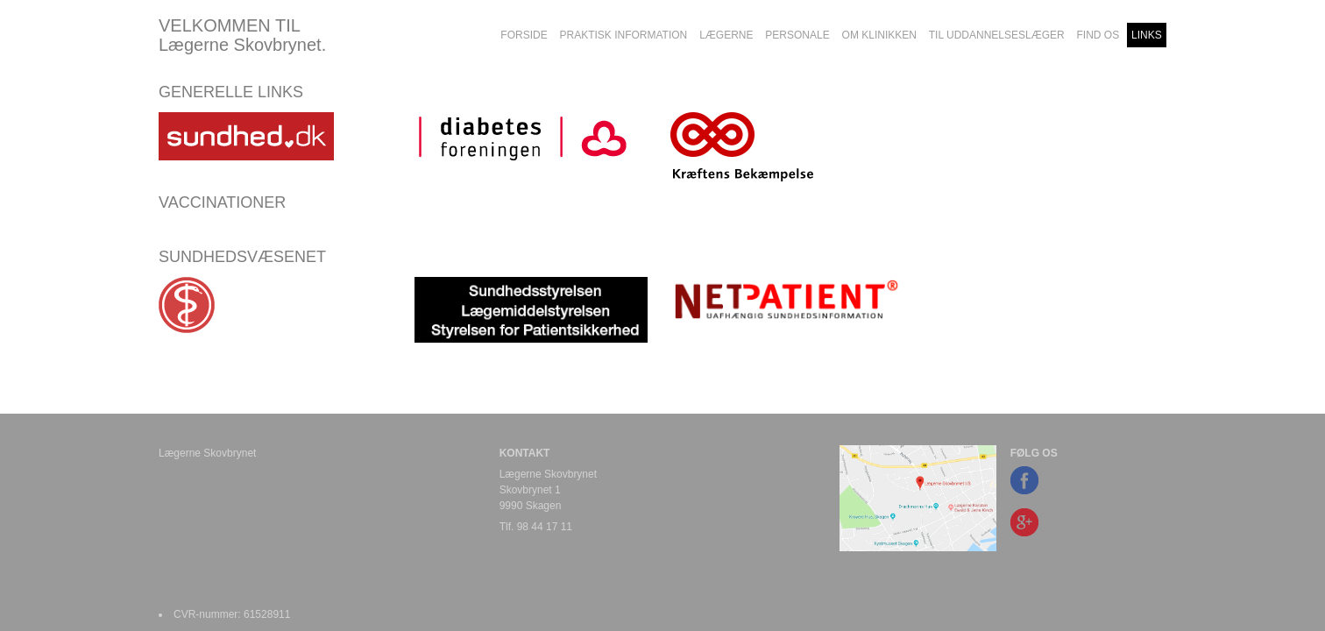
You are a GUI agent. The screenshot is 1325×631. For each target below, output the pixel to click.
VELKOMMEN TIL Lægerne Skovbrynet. (242, 35)
